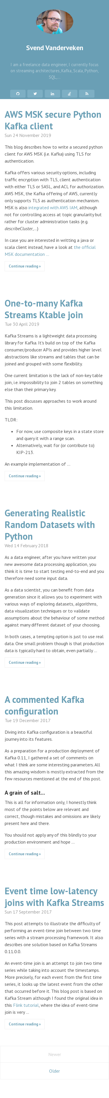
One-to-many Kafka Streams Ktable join (44, 309)
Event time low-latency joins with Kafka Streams (54, 897)
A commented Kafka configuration (44, 705)
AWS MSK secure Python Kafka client (53, 120)
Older (54, 1071)
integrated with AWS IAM (52, 207)
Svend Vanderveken (54, 30)
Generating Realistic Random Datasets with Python (50, 524)
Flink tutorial (26, 1005)
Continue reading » (25, 266)
